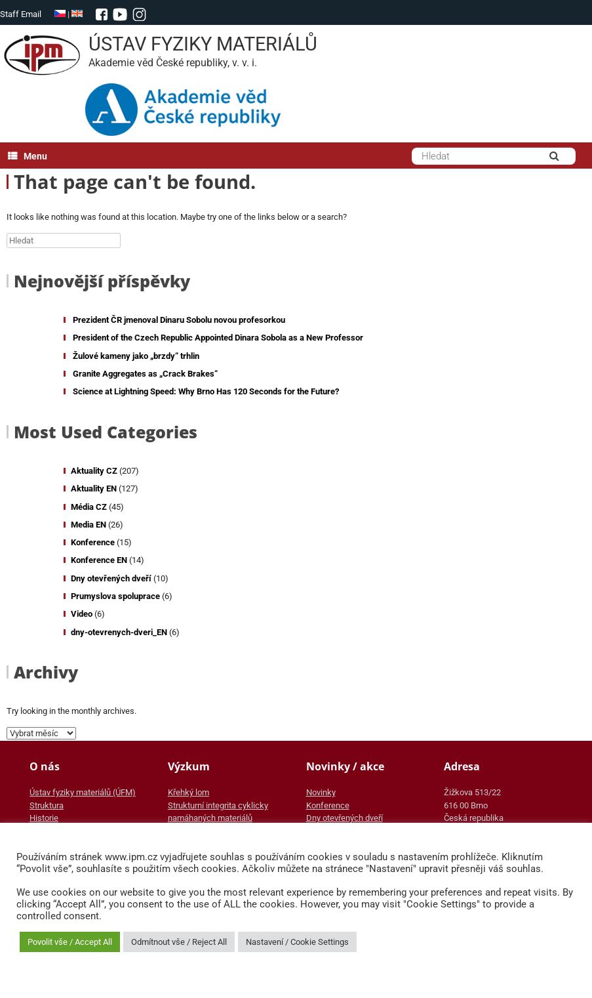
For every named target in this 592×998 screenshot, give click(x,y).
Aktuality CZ (94, 471)
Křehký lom (188, 792)
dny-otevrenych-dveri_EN (119, 632)
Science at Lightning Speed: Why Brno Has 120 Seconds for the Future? (206, 391)
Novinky (321, 792)
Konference (93, 542)
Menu (27, 156)
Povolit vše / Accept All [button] (70, 942)
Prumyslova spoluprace (115, 596)
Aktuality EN (94, 488)
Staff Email (20, 14)
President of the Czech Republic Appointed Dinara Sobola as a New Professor (218, 338)
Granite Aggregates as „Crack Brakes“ (145, 374)
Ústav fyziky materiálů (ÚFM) (83, 792)
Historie (44, 818)
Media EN (88, 525)
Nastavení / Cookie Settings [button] (297, 942)
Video (81, 614)
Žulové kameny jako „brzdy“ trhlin (136, 356)
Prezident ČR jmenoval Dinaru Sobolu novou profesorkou (179, 320)
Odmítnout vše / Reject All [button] (179, 942)
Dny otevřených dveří (111, 578)
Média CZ (89, 507)
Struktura (47, 805)
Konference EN (99, 560)
